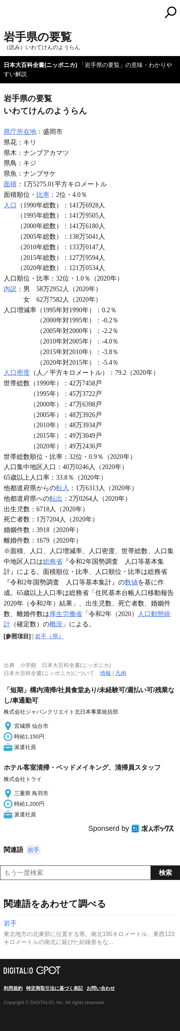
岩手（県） (49, 636)
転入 (62, 488)
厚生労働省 (65, 614)
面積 (10, 184)
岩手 (33, 850)
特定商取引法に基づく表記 (54, 988)
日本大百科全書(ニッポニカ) (40, 65)
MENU (9, 13)
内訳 (10, 289)
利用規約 (13, 988)
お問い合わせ (101, 988)
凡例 (120, 673)
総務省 (53, 561)
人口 (10, 205)
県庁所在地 (20, 131)
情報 (105, 673)
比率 (42, 194)
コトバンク (120, 12)
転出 (56, 498)
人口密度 (17, 372)
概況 (56, 624)
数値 (131, 582)
